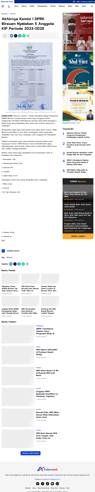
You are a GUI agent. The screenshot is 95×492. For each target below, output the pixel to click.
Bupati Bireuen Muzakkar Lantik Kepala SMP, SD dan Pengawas (80, 154)
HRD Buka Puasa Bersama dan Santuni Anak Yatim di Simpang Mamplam (30, 288)
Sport (84, 6)
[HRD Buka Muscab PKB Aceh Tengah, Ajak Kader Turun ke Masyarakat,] (18, 438)
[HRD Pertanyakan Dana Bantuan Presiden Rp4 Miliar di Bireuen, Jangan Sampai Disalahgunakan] (30, 301)
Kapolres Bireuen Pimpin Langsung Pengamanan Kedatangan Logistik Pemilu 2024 (78, 135)
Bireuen (9, 257)
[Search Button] (92, 6)
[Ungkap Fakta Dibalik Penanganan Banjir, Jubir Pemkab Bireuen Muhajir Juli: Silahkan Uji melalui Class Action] (11, 301)
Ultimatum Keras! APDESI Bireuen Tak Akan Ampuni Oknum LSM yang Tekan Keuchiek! (10, 288)
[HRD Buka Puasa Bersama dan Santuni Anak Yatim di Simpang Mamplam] (30, 279)
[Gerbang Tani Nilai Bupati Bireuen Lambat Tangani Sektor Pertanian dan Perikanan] (50, 301)
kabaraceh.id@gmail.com (51, 479)
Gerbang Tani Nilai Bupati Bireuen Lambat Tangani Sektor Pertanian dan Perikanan (49, 311)
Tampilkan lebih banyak (30, 453)
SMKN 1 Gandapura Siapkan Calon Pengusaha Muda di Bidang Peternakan (45, 331)
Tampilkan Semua (13, 251)
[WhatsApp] (24, 35)
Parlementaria (42, 6)
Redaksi (28, 488)
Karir (68, 488)
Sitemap (62, 488)
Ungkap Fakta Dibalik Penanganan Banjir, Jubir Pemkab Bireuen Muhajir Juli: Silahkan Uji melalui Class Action (11, 311)
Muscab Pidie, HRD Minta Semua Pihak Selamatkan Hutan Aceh (47, 414)
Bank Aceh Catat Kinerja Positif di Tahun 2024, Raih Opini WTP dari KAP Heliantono (78, 215)
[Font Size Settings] (5, 35)
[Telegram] (19, 35)
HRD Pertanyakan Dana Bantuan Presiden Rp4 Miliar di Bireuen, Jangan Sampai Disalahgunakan (30, 311)
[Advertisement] (30, 212)
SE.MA (15, 176)
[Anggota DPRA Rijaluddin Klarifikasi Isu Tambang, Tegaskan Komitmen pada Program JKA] (18, 397)
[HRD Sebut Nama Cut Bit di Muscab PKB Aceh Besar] (18, 376)
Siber (34, 488)
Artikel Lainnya (78, 236)
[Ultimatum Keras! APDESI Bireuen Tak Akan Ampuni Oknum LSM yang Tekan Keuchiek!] (11, 279)
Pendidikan (39, 326)
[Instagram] (37, 483)
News (77, 6)
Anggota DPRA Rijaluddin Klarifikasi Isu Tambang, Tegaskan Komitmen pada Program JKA (47, 394)
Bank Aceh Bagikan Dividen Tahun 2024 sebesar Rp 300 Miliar (75, 194)
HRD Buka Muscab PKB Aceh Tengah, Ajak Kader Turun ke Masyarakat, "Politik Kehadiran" (46, 435)
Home (16, 6)
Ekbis (70, 6)
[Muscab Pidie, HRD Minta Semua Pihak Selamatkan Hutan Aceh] (18, 418)
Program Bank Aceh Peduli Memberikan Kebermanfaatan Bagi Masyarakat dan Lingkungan (77, 226)
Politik (32, 6)
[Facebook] (11, 35)
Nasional (62, 6)
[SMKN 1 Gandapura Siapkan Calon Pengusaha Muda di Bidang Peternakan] (18, 334)
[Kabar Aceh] (47, 472)
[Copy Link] (28, 35)
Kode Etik (54, 488)
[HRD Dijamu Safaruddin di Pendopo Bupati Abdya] (18, 355)
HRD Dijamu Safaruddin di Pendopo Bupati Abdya (46, 352)
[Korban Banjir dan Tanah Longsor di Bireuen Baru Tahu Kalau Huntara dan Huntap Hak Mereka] (50, 279)
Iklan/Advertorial (43, 488)
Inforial (53, 6)
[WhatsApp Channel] (57, 483)
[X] (15, 35)
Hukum (24, 6)
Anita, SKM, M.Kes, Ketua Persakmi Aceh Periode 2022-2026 (79, 145)
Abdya (38, 347)
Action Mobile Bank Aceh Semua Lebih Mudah (77, 206)
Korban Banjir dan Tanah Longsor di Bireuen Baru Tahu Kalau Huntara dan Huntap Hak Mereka (49, 288)
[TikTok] (47, 483)
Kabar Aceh (76, 123)
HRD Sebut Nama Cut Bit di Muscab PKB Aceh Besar (47, 373)
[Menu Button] (3, 6)
